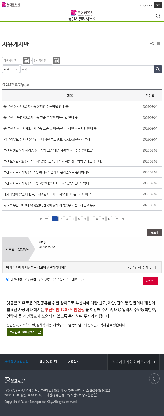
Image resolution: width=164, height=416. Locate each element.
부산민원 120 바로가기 (22, 332)
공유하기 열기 (152, 43)
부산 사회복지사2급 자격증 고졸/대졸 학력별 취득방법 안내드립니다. (47, 183)
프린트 (158, 43)
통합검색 (159, 16)
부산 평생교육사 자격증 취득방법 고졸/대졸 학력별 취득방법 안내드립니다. (51, 150)
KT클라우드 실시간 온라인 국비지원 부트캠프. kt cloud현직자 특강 (46, 139)
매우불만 (77, 279)
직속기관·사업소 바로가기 (131, 361)
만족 (33, 279)
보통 (47, 279)
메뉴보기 (5, 16)
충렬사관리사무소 (82, 18)
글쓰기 (154, 233)
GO (158, 5)
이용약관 (73, 361)
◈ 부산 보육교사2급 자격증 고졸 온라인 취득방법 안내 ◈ (40, 117)
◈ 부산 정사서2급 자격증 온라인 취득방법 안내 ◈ (35, 106)
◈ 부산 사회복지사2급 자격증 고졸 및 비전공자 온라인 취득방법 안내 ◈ (50, 128)
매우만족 (16, 279)
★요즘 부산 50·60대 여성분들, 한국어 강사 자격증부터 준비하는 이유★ (49, 205)
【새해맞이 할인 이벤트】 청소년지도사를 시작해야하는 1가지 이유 (47, 194)
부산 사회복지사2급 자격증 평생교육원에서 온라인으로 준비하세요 (46, 172)
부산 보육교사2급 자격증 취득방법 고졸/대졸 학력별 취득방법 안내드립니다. (52, 161)
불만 (61, 279)
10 (109, 219)
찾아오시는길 (48, 361)
